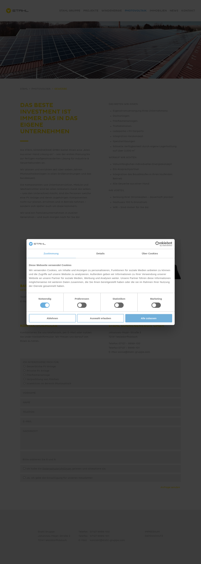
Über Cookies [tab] (150, 253)
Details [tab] (100, 253)
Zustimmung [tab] (51, 253)
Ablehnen (52, 318)
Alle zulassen (148, 318)
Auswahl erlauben (100, 318)
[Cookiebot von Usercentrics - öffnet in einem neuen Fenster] (157, 243)
